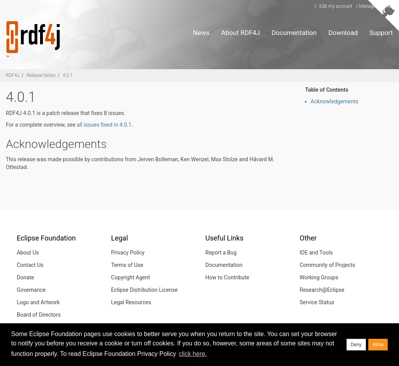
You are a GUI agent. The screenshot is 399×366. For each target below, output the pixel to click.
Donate (25, 277)
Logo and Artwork (38, 302)
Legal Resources (131, 302)
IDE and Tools (316, 252)
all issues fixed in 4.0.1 (104, 125)
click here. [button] (193, 353)
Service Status (317, 302)
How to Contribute (227, 277)
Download (343, 33)
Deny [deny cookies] (356, 344)
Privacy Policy (128, 252)
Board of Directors (39, 315)
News (201, 33)
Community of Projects (327, 265)
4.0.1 (67, 75)
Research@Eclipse (322, 290)
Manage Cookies (374, 6)
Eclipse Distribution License (144, 290)
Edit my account (332, 6)
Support (381, 33)
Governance (31, 290)
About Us (28, 252)
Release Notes (41, 75)
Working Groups (319, 277)
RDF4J (12, 75)
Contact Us (30, 265)
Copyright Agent (130, 277)
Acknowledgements (335, 101)
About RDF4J (240, 33)
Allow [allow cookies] (378, 344)
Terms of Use (127, 265)
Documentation (294, 33)
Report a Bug (220, 252)
